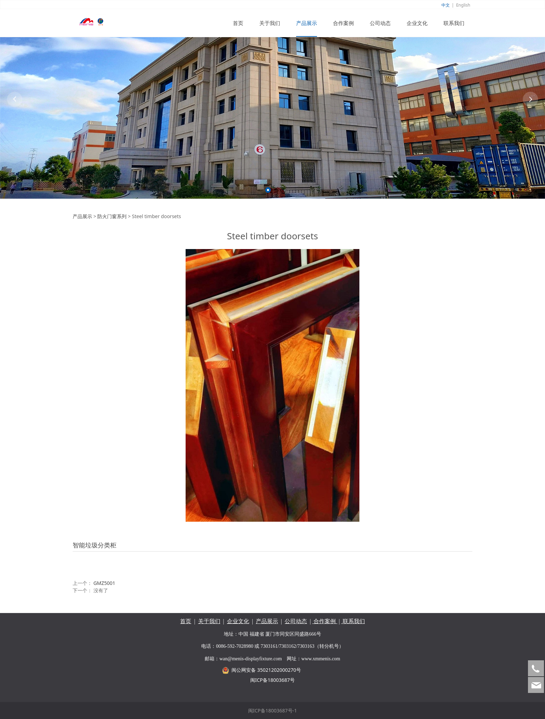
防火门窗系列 (112, 216)
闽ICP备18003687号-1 (272, 710)
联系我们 (454, 22)
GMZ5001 (104, 583)
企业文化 (417, 22)
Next (530, 99)
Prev (14, 99)
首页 (238, 22)
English (463, 5)
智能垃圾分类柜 (94, 545)
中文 (445, 5)
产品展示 (306, 22)
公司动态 (380, 22)
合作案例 (343, 22)
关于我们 (269, 22)
